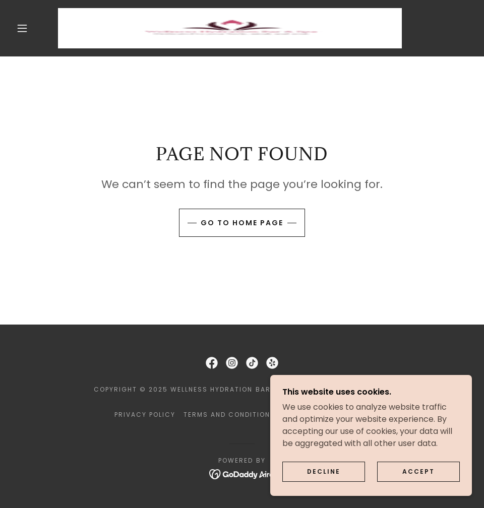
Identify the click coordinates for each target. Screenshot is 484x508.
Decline (323, 471)
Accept (418, 471)
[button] (23, 28)
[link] (230, 28)
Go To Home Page (242, 223)
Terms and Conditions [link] (229, 414)
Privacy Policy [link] (144, 414)
